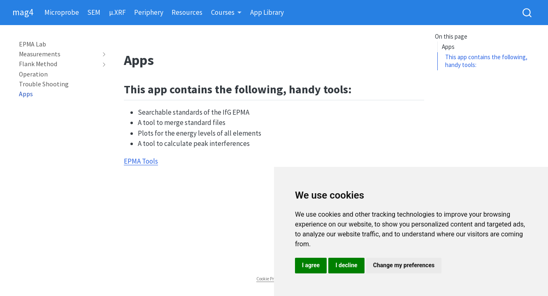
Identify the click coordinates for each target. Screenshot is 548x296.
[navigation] (58, 54)
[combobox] (527, 12)
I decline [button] (346, 265)
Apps (448, 47)
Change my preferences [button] (403, 265)
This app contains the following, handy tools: (486, 61)
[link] (226, 13)
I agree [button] (311, 265)
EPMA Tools (141, 161)
